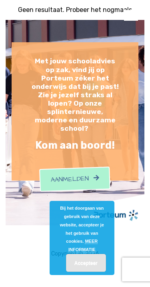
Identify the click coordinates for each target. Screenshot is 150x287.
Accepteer (86, 263)
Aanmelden (75, 179)
